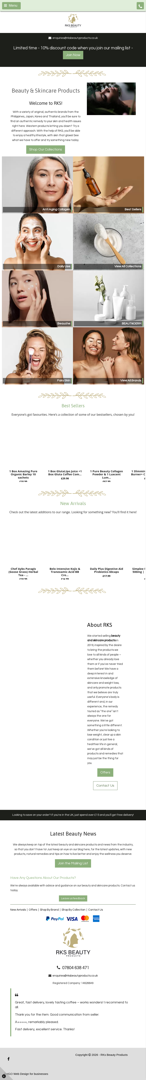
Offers (105, 772)
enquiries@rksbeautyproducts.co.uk (75, 975)
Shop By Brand (49, 909)
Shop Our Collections (45, 149)
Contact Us (105, 785)
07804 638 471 (75, 968)
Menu (10, 5)
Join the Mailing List (73, 863)
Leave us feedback (73, 898)
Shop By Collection (73, 909)
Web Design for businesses (30, 1073)
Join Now (73, 55)
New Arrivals (18, 909)
